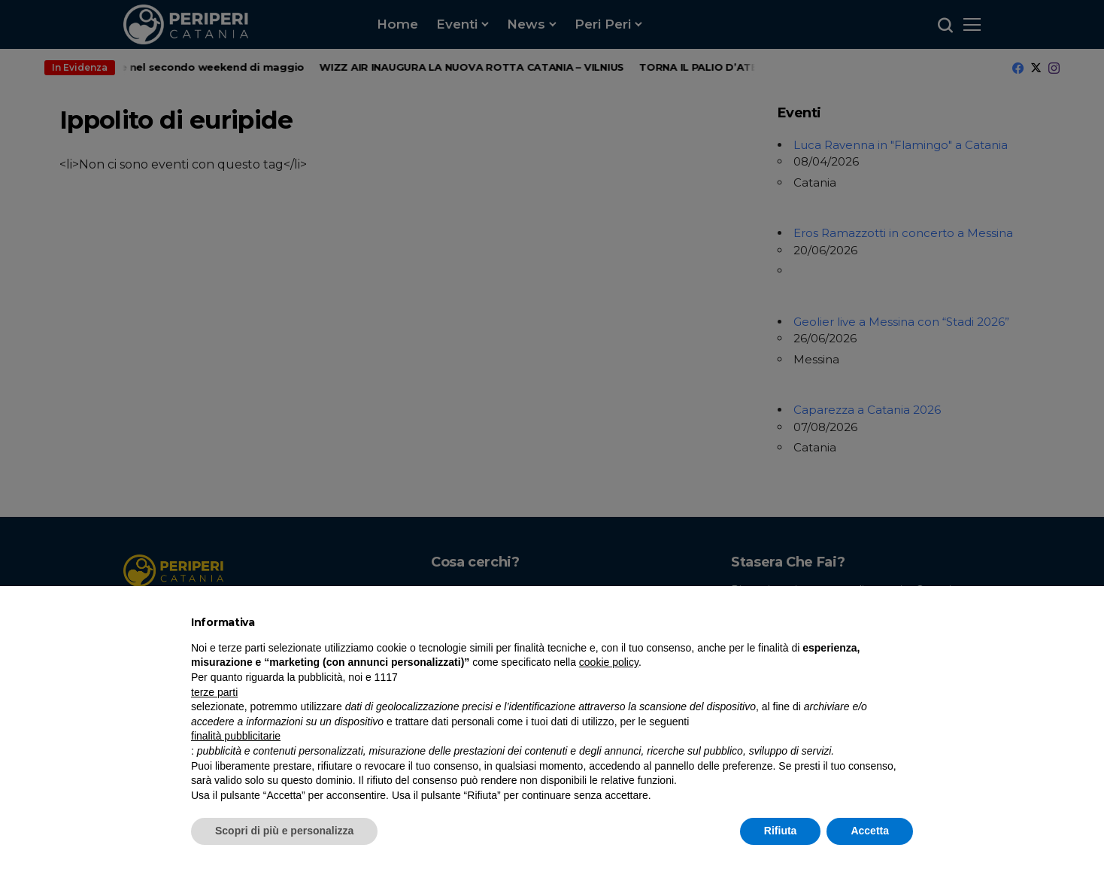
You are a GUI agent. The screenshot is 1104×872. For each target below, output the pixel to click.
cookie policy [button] (608, 662)
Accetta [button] (870, 831)
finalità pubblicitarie (236, 736)
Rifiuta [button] (780, 831)
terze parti (214, 692)
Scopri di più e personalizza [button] (284, 831)
